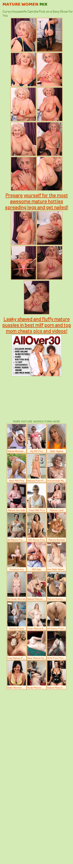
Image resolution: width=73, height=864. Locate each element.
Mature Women (24, 4)
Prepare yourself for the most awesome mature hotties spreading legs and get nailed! (36, 201)
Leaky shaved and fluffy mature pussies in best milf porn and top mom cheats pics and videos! (36, 325)
